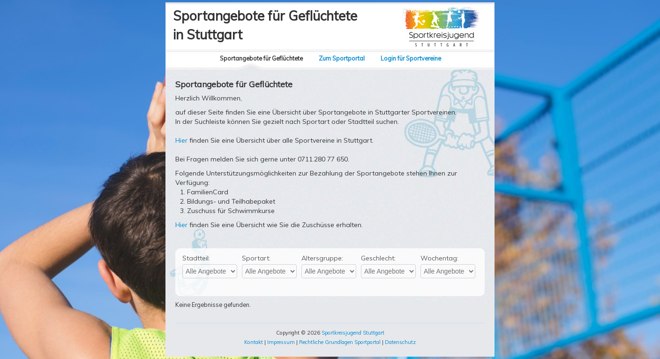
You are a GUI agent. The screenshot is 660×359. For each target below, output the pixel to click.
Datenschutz (400, 342)
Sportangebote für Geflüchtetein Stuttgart (265, 25)
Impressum (281, 342)
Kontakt (253, 342)
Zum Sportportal (342, 58)
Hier (181, 140)
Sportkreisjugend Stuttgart (353, 332)
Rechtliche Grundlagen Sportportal (340, 342)
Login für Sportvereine (411, 58)
